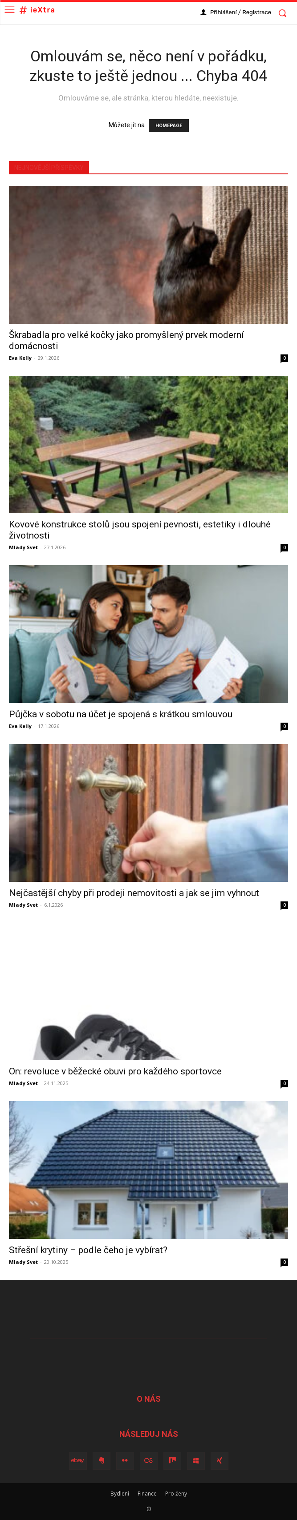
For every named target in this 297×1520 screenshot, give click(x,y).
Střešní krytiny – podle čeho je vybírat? (88, 1250)
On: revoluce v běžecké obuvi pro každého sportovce (115, 1071)
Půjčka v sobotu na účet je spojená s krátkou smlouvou (120, 714)
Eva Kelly (20, 357)
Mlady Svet (23, 547)
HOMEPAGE (168, 126)
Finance (147, 1493)
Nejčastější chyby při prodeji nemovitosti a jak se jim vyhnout (134, 893)
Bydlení (119, 1493)
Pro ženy (176, 1493)
